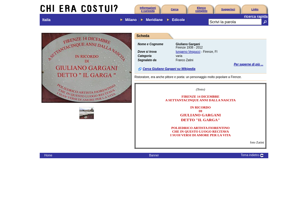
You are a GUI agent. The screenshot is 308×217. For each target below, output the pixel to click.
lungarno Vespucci (188, 51)
